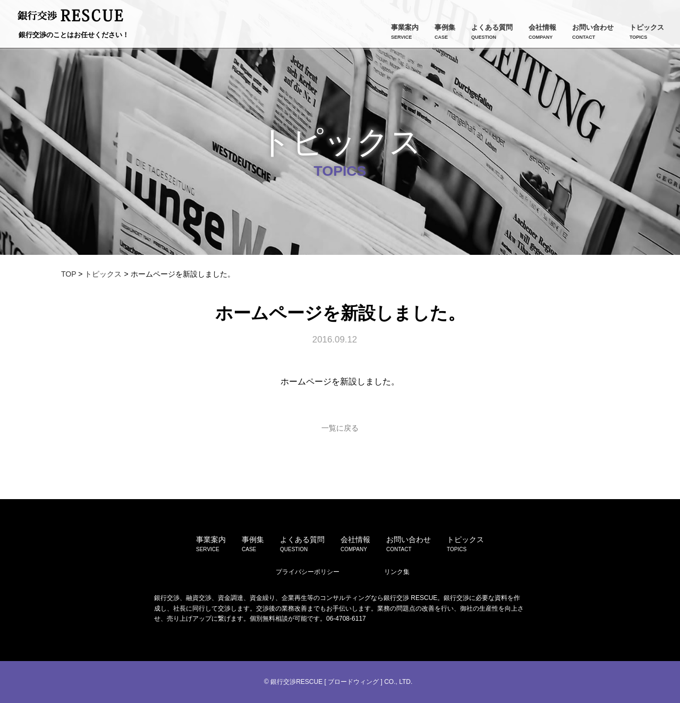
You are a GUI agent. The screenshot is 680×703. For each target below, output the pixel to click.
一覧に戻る (340, 428)
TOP (68, 274)
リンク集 (397, 572)
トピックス (103, 274)
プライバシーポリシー (307, 572)
